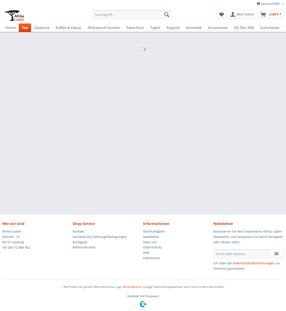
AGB (146, 252)
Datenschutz (152, 247)
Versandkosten (132, 287)
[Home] (10, 27)
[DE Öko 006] (244, 27)
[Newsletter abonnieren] (276, 253)
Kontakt (78, 231)
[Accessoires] (218, 27)
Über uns (150, 242)
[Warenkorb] (271, 14)
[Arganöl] (173, 27)
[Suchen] (166, 14)
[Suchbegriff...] (132, 14)
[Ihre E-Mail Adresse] (241, 253)
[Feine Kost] (135, 27)
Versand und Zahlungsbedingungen (100, 237)
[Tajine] (155, 27)
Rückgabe (80, 242)
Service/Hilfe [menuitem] (269, 4)
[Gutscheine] (269, 27)
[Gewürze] (42, 27)
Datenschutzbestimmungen (253, 263)
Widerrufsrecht (84, 247)
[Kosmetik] (194, 27)
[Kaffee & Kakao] (68, 27)
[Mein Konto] (242, 14)
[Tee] (25, 27)
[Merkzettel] (221, 14)
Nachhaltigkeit (154, 231)
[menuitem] (132, 16)
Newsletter (151, 237)
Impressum (151, 258)
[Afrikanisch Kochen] (103, 27)
